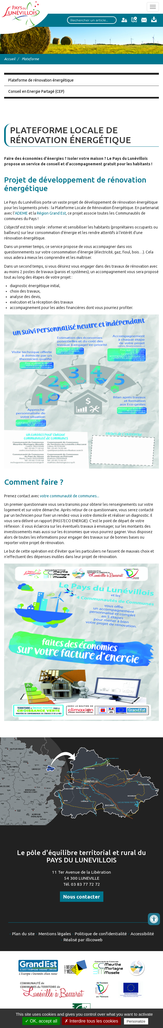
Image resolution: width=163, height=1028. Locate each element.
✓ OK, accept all (41, 1021)
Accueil (9, 59)
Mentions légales (54, 933)
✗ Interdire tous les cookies (91, 1021)
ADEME (22, 213)
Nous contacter (81, 896)
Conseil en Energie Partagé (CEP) (36, 91)
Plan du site (23, 933)
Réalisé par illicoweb (83, 939)
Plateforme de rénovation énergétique (41, 80)
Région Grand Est (51, 213)
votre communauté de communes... (69, 496)
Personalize (136, 1021)
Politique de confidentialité (101, 933)
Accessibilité (142, 933)
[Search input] (92, 20)
